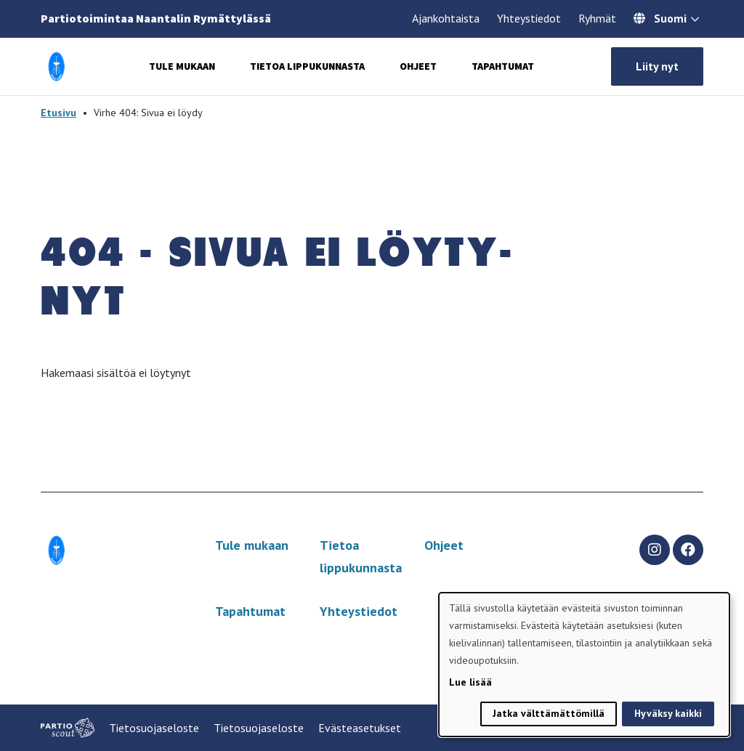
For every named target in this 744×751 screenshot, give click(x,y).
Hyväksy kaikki (668, 713)
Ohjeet (418, 66)
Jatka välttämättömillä (548, 713)
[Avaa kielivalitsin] (695, 20)
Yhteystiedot (529, 18)
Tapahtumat (503, 66)
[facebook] (688, 550)
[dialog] (584, 664)
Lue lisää (470, 682)
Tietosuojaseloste (154, 727)
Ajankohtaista (446, 18)
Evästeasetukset (359, 727)
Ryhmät (597, 18)
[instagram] (654, 550)
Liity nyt (657, 66)
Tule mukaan (182, 66)
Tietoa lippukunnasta (307, 66)
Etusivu (58, 112)
